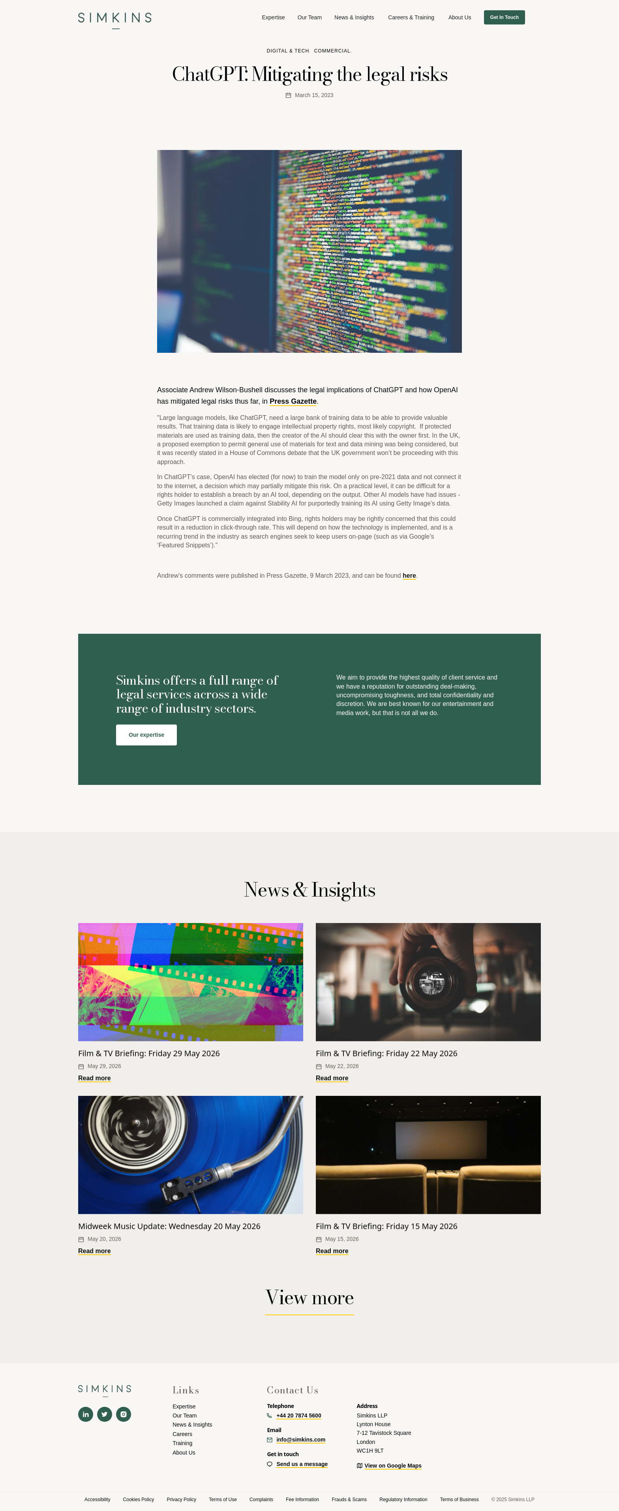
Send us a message (302, 1464)
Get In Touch (504, 17)
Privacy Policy (181, 1499)
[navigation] (115, 17)
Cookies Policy (138, 1499)
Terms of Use (223, 1499)
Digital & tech (288, 51)
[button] (273, 17)
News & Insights (354, 17)
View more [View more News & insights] (309, 1298)
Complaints (261, 1499)
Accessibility (97, 1499)
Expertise (184, 1406)
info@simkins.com (300, 1439)
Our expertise (146, 735)
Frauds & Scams (349, 1499)
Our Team (310, 17)
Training (182, 1443)
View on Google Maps (393, 1465)
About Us (184, 1452)
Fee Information (302, 1499)
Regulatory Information (403, 1499)
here (409, 575)
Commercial (332, 51)
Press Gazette (293, 401)
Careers (182, 1434)
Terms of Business (459, 1499)
